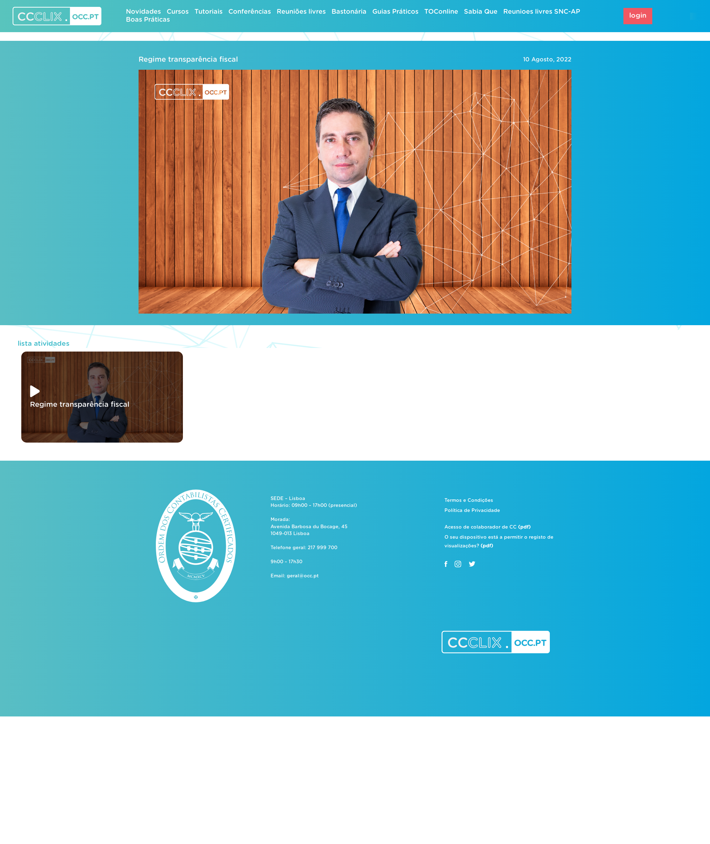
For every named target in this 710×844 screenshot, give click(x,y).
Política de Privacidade (472, 510)
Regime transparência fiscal (188, 59)
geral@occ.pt (303, 576)
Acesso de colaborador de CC (487, 527)
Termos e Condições (468, 500)
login (638, 15)
